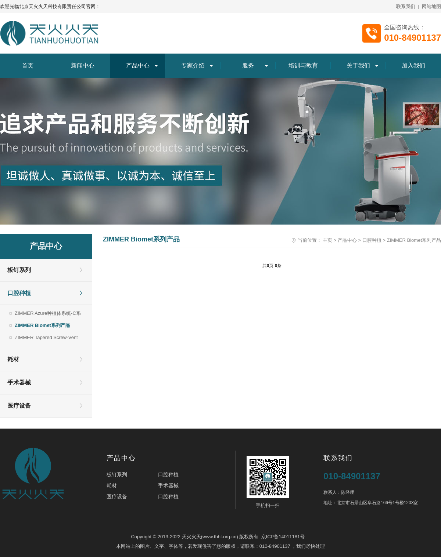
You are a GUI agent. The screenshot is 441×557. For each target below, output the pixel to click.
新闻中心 (82, 65)
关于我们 (358, 65)
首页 (27, 65)
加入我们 (413, 65)
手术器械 (19, 382)
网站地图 (431, 6)
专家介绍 (193, 65)
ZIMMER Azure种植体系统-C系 (48, 313)
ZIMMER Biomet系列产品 (42, 325)
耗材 (13, 359)
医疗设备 (19, 406)
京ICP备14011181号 (283, 536)
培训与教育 (303, 65)
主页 (327, 240)
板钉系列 (19, 270)
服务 (248, 65)
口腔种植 (19, 293)
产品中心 (138, 65)
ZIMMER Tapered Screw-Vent (46, 337)
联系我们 (405, 6)
